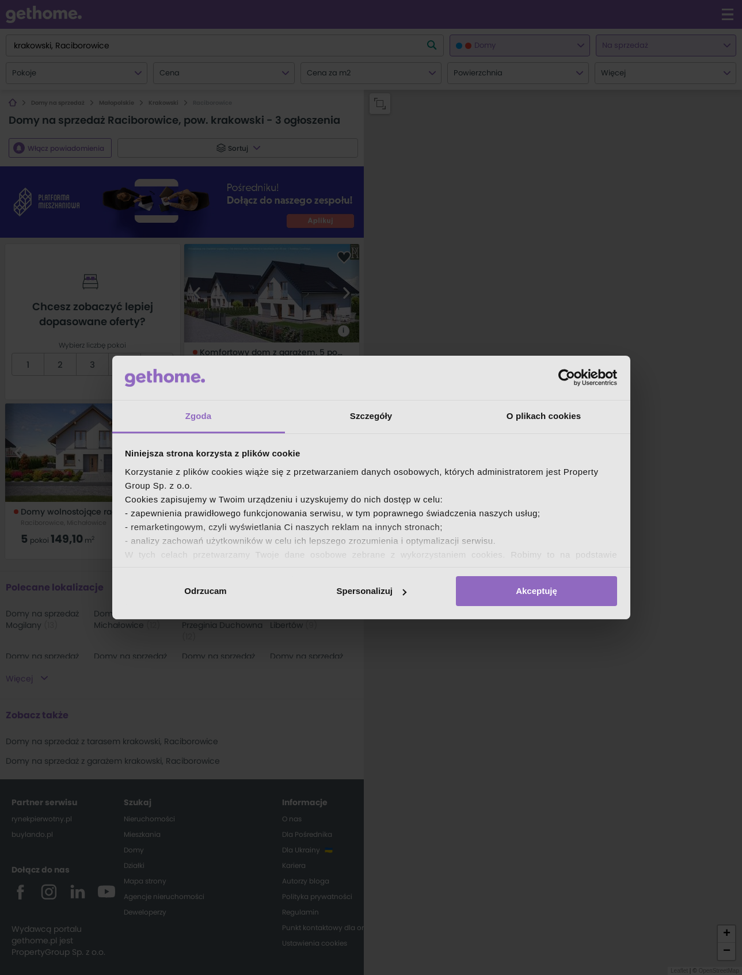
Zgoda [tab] (198, 416)
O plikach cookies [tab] (544, 416)
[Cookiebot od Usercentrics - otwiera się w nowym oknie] (566, 377)
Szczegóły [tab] (371, 416)
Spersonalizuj (371, 591)
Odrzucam (205, 591)
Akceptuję (536, 591)
